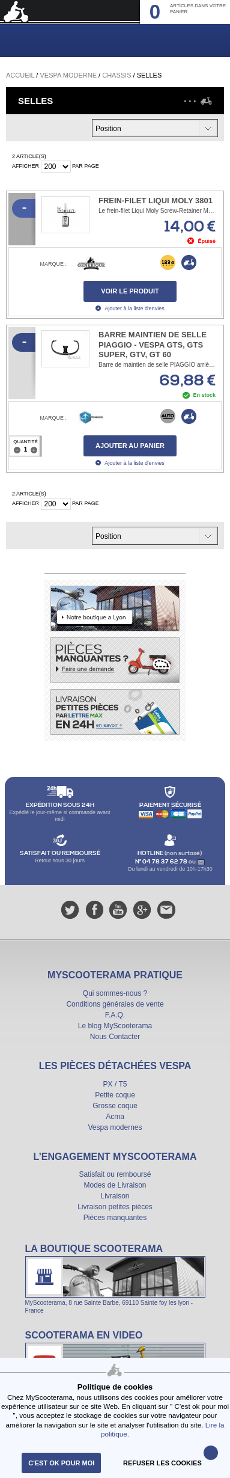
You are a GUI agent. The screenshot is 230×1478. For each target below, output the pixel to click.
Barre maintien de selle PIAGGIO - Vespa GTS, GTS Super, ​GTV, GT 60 (152, 345)
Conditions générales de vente (114, 1004)
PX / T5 (115, 1084)
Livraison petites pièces (115, 1207)
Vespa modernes (115, 1127)
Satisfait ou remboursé (115, 1174)
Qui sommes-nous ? (115, 993)
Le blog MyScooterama (115, 1026)
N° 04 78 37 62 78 (162, 861)
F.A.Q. (115, 1015)
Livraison (114, 1196)
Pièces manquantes (115, 1217)
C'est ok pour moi (61, 1463)
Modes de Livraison (114, 1185)
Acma (115, 1116)
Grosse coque (115, 1106)
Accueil (20, 75)
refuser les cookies (162, 1463)
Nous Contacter (115, 1036)
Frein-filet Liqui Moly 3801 (155, 200)
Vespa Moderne (68, 75)
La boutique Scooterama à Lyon (115, 1278)
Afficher (25, 166)
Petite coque (115, 1095)
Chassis (116, 75)
